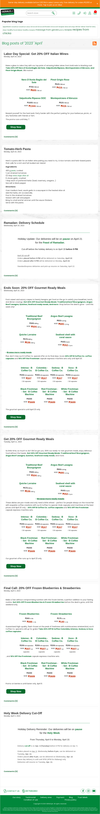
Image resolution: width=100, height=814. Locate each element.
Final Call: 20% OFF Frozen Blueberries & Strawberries (42, 588)
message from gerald (47, 29)
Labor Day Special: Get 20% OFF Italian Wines (36, 53)
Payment (60, 797)
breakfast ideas (24, 27)
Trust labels (82, 797)
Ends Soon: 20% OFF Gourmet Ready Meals (34, 287)
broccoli (34, 27)
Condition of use (31, 800)
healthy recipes (29, 30)
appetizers (7, 27)
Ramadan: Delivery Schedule (24, 222)
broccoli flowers (44, 27)
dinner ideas (80, 27)
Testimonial (30, 797)
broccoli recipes (57, 27)
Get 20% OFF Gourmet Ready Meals (29, 439)
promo (61, 30)
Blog (71, 797)
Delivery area (46, 797)
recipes (68, 29)
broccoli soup (70, 27)
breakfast (15, 27)
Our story (17, 797)
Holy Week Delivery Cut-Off (23, 713)
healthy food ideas (14, 30)
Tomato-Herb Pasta (17, 149)
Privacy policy (70, 800)
